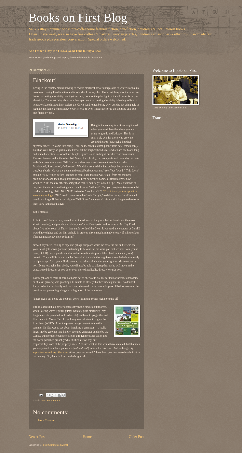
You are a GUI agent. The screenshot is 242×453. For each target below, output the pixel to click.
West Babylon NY (50, 400)
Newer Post (37, 437)
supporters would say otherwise (50, 352)
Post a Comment (46, 420)
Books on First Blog (78, 17)
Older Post (136, 437)
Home (87, 437)
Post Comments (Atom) (55, 444)
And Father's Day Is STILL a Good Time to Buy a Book (65, 50)
